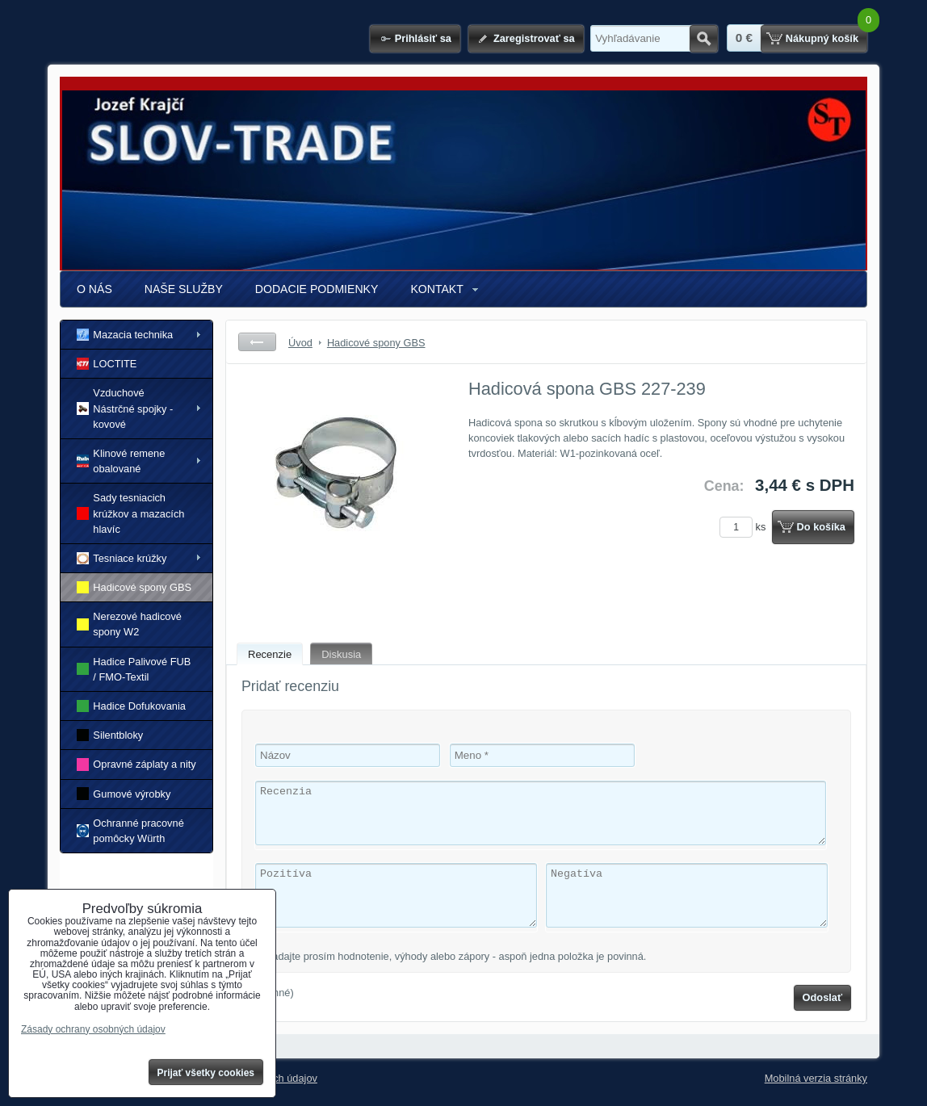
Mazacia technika (125, 335)
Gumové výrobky (123, 793)
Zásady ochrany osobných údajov (93, 1029)
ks (745, 527)
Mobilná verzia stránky (816, 1078)
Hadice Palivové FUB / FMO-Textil (134, 669)
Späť (257, 342)
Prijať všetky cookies (206, 1073)
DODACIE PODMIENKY (317, 289)
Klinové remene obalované (121, 461)
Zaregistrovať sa (534, 38)
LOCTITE (106, 364)
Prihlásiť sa (423, 38)
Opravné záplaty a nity (136, 764)
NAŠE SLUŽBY (184, 289)
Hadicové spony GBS (134, 587)
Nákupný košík (822, 38)
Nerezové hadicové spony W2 (129, 624)
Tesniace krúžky (121, 558)
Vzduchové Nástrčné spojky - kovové (125, 408)
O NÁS (94, 289)
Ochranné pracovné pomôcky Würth (130, 830)
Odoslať (823, 997)
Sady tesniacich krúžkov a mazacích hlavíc (130, 513)
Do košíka (821, 527)
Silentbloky (110, 735)
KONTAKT (436, 289)
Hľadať (704, 38)
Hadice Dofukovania (131, 706)
